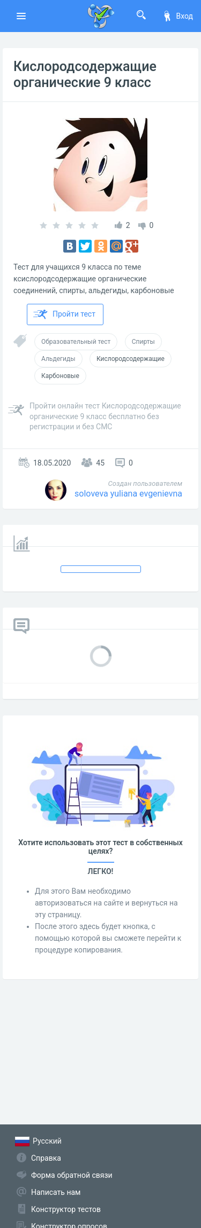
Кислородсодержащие (130, 359)
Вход (177, 16)
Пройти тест (64, 314)
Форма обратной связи (72, 1175)
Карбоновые (60, 376)
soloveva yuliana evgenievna (128, 494)
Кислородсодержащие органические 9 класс (85, 74)
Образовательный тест (75, 341)
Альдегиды (58, 359)
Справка (46, 1158)
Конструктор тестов (66, 1209)
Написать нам (55, 1192)
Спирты (143, 341)
